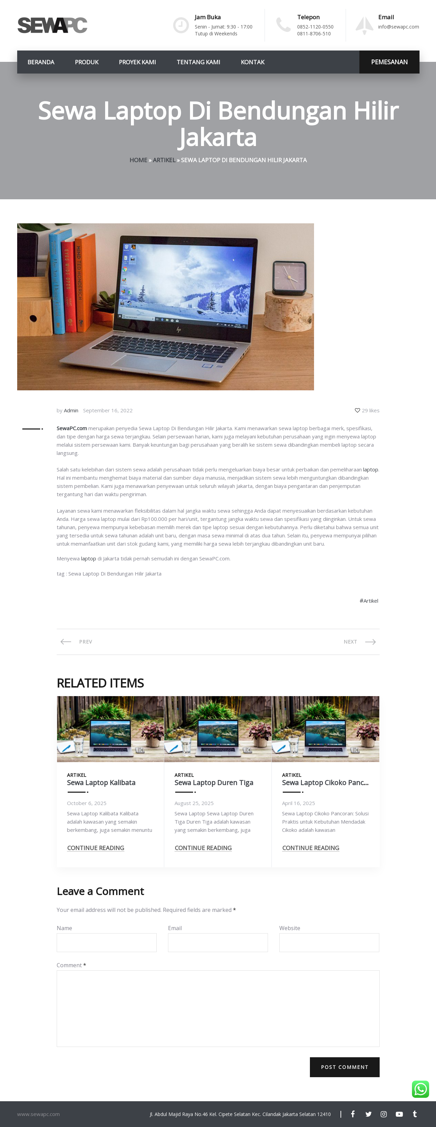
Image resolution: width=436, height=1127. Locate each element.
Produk (86, 62)
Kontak (252, 62)
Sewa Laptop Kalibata (102, 782)
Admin (71, 410)
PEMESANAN (389, 62)
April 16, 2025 (298, 803)
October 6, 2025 (87, 803)
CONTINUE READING (95, 849)
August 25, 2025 (194, 803)
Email (175, 928)
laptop (370, 469)
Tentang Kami (198, 62)
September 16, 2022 (108, 410)
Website (289, 928)
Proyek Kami (137, 62)
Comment (71, 965)
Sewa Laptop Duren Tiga (215, 782)
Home (138, 160)
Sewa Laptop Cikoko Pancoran (331, 782)
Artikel (164, 160)
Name (64, 928)
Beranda (40, 62)
